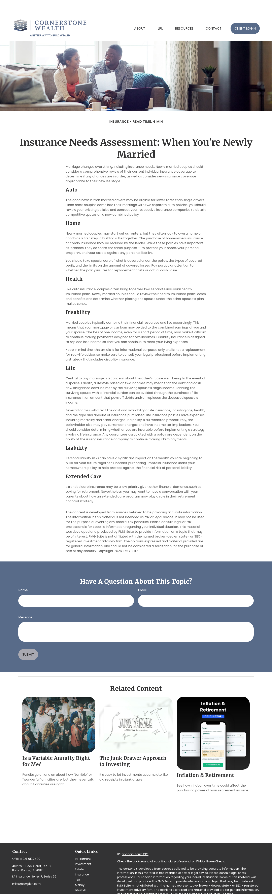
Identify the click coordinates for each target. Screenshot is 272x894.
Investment (83, 848)
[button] (139, 12)
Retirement (83, 843)
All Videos (81, 885)
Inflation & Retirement (205, 759)
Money (79, 869)
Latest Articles (85, 879)
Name (23, 574)
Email (142, 574)
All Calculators (85, 890)
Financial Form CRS (135, 838)
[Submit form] (28, 638)
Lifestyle (81, 874)
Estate (79, 853)
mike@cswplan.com (26, 868)
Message (25, 601)
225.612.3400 (31, 843)
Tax (77, 864)
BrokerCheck (215, 845)
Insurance (82, 858)
